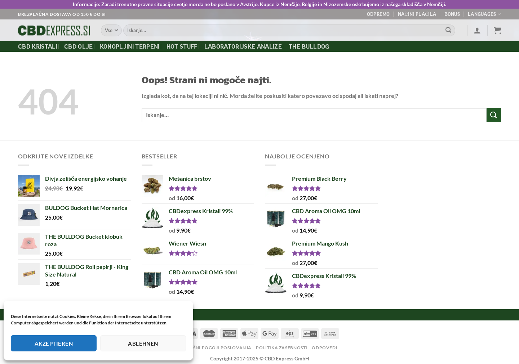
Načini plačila (417, 14)
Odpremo (378, 14)
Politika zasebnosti (281, 347)
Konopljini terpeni (130, 46)
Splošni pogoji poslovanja (217, 347)
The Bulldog (309, 46)
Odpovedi (324, 347)
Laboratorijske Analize (243, 46)
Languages (484, 14)
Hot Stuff (182, 46)
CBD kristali (37, 46)
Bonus (452, 14)
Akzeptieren (54, 343)
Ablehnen (143, 343)
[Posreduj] (448, 30)
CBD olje (78, 46)
